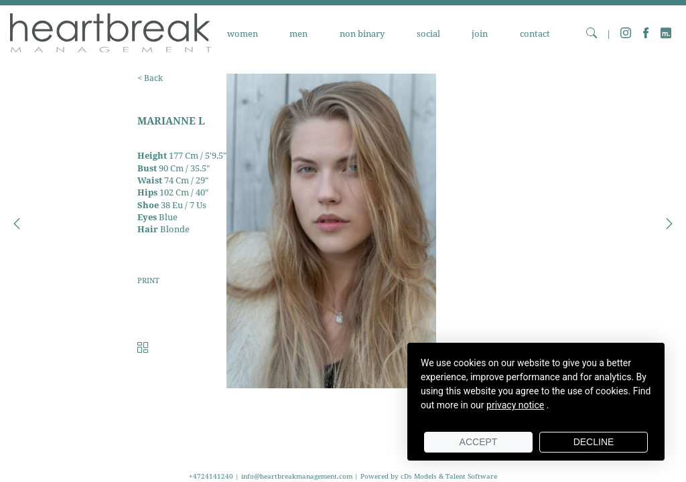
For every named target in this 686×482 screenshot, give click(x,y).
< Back (150, 78)
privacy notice (515, 405)
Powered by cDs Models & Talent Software (428, 476)
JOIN (480, 33)
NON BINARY (362, 33)
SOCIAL (428, 33)
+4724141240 (212, 476)
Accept (479, 441)
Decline (593, 441)
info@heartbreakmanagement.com (296, 476)
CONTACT (535, 33)
